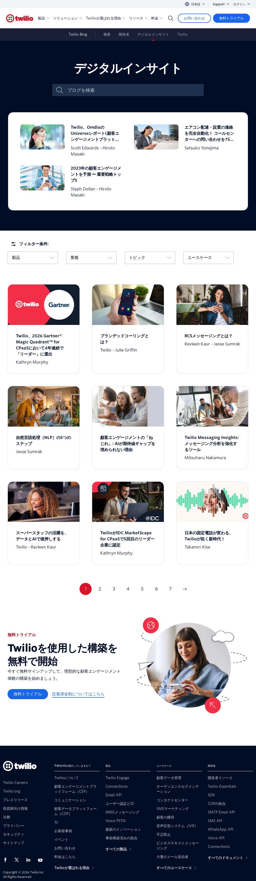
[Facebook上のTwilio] (7, 859)
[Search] (171, 18)
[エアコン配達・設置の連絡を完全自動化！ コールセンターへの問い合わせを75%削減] (185, 140)
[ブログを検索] (133, 90)
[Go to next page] (184, 589)
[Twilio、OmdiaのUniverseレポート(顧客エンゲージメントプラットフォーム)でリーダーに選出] (71, 140)
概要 (107, 34)
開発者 (124, 34)
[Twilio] (19, 18)
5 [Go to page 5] (142, 588)
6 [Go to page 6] (156, 588)
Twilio (182, 34)
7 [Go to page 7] (170, 588)
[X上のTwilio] (18, 860)
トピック (150, 257)
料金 (156, 18)
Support (221, 4)
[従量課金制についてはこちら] (78, 694)
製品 (43, 18)
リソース (138, 18)
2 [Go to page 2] (99, 588)
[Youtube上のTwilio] (41, 859)
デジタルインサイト (153, 34)
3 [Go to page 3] (114, 588)
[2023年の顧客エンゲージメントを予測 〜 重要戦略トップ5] (71, 181)
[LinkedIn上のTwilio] (30, 860)
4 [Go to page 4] (128, 588)
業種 (91, 257)
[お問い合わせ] (194, 18)
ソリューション (67, 18)
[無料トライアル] (231, 18)
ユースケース (208, 257)
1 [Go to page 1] (86, 588)
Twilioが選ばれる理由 (105, 18)
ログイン (241, 4)
